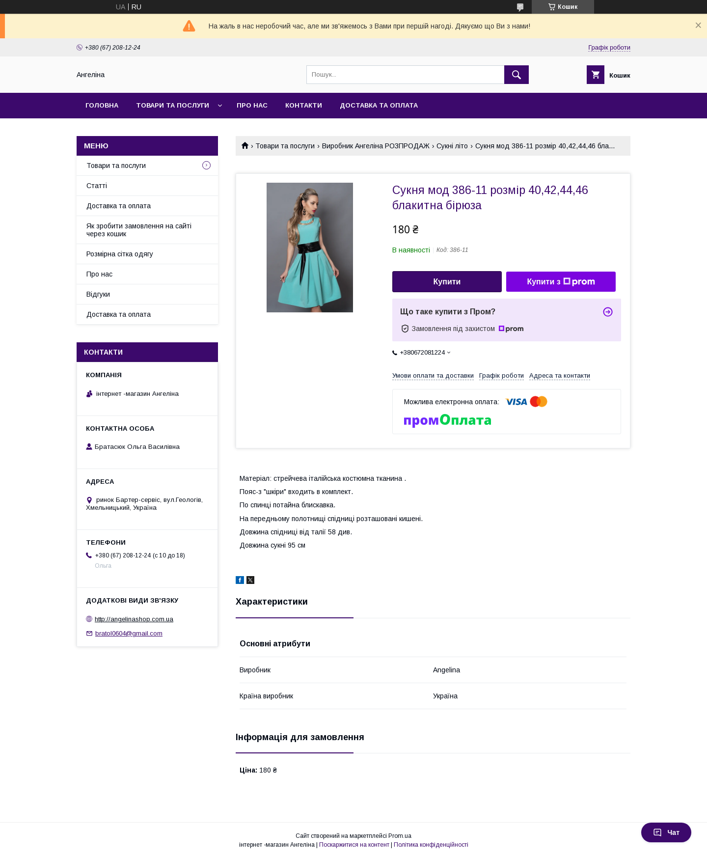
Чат (666, 832)
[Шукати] (516, 74)
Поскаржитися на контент (354, 844)
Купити (447, 281)
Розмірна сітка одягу (119, 254)
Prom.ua (399, 835)
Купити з (561, 281)
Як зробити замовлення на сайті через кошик (138, 230)
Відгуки (98, 294)
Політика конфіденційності (431, 844)
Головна (101, 105)
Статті (96, 186)
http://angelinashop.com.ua (134, 619)
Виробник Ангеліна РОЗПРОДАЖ (376, 146)
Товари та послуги (172, 105)
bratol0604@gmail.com (129, 633)
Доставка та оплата (379, 105)
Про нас (252, 105)
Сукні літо (452, 146)
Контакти (303, 105)
